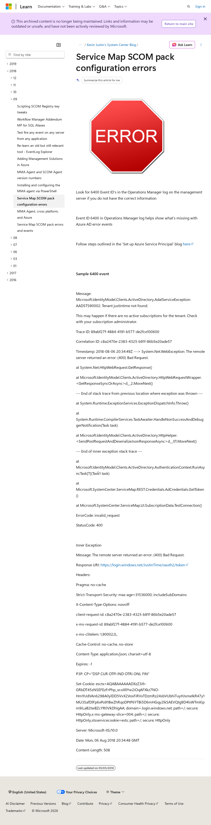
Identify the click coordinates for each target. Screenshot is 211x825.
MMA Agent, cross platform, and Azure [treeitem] (38, 214)
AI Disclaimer (15, 803)
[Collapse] (59, 44)
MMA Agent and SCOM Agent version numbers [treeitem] (39, 175)
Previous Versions (43, 803)
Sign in (200, 6)
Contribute (85, 803)
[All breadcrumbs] (80, 45)
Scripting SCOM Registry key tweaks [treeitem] (38, 109)
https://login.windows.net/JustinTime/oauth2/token (142, 564)
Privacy (104, 803)
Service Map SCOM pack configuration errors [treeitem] (35, 201)
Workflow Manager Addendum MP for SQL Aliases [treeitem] (39, 122)
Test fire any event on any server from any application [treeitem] (40, 135)
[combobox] (35, 55)
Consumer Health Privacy (136, 803)
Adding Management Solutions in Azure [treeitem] (40, 161)
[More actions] (201, 45)
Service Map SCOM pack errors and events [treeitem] (40, 227)
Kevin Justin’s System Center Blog (111, 44)
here (186, 243)
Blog (65, 803)
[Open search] (188, 6)
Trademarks (14, 810)
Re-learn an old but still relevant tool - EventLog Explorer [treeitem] (40, 148)
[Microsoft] (9, 6)
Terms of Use (174, 803)
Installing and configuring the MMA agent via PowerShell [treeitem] (38, 188)
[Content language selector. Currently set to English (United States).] (27, 792)
